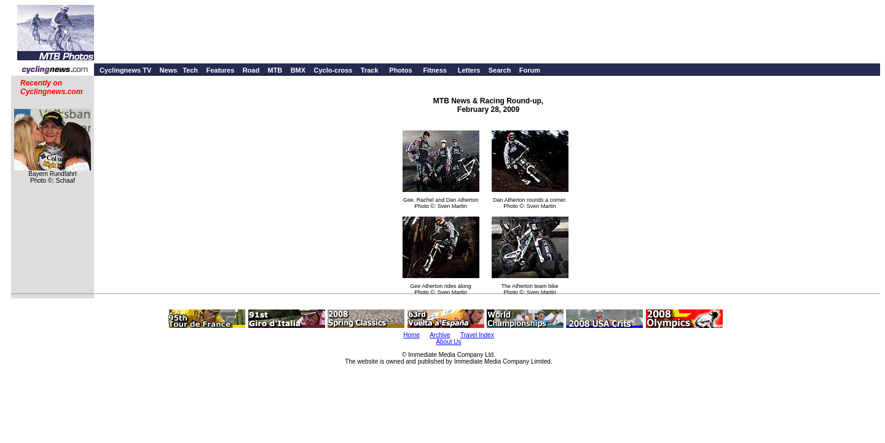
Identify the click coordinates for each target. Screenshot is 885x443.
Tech (190, 70)
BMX (298, 70)
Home (411, 335)
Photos (400, 70)
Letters (469, 70)
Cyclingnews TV (125, 70)
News (169, 70)
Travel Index (477, 335)
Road (251, 70)
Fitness (435, 70)
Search (500, 70)
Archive (440, 335)
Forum (529, 70)
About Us (448, 341)
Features (220, 70)
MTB (274, 70)
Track (370, 70)
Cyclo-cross (332, 70)
